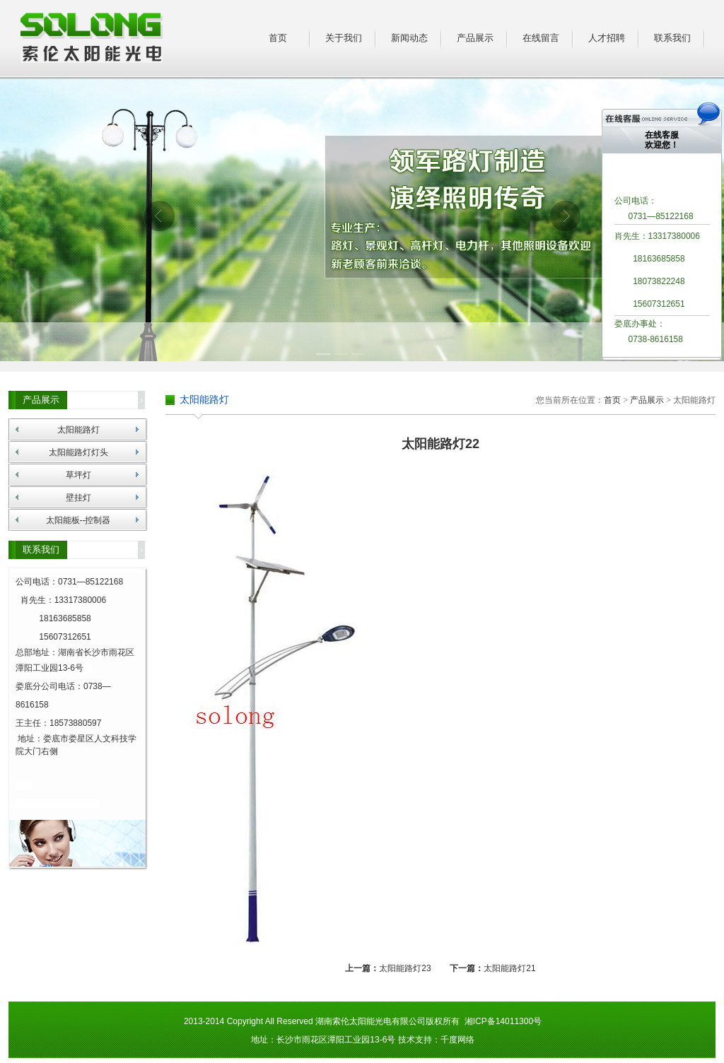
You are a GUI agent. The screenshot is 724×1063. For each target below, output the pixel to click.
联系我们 (672, 38)
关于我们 (343, 38)
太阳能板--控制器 (78, 520)
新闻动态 (409, 38)
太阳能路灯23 (405, 968)
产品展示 (475, 38)
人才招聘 (606, 38)
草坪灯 (78, 475)
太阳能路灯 (78, 430)
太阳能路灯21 (509, 968)
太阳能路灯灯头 (78, 452)
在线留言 (540, 38)
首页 (278, 38)
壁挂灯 (78, 498)
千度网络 (457, 1040)
